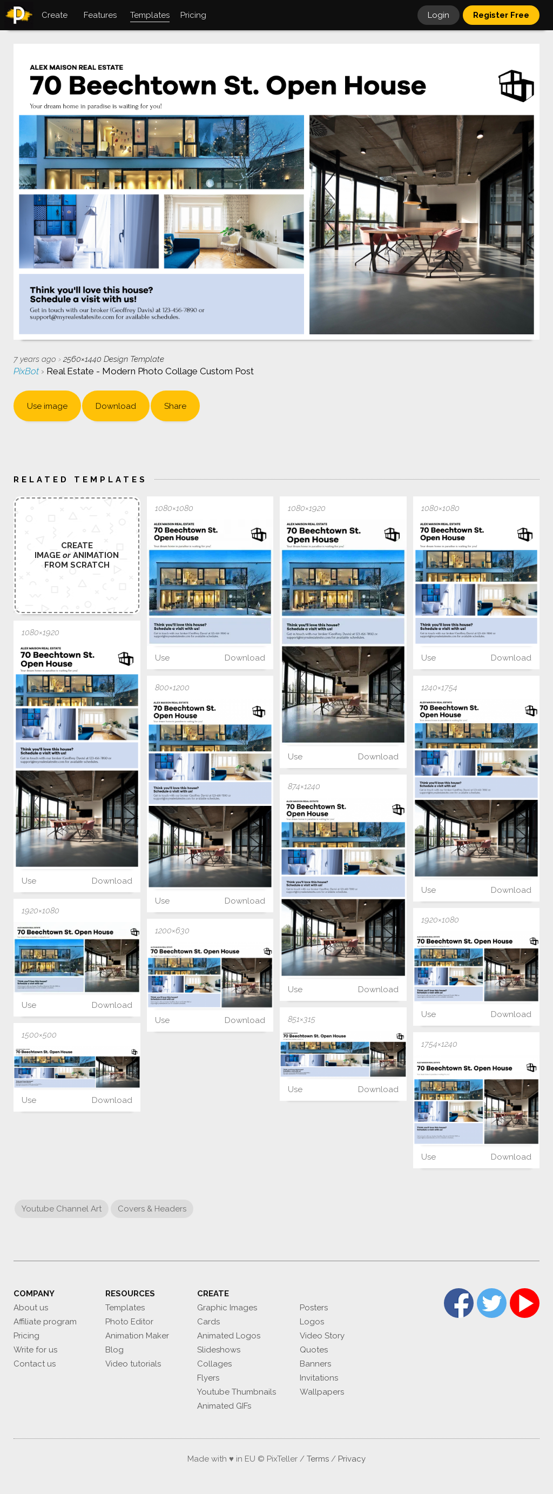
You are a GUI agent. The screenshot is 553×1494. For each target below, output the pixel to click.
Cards (208, 1322)
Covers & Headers (152, 1209)
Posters (314, 1308)
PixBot (27, 371)
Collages (214, 1364)
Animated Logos (228, 1336)
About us (31, 1308)
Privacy (352, 1459)
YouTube (524, 1303)
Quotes (314, 1350)
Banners (315, 1364)
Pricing (26, 1336)
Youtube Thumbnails (236, 1392)
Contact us (35, 1364)
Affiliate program (45, 1322)
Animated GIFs (224, 1406)
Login (438, 15)
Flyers (208, 1378)
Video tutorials (133, 1364)
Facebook (459, 1303)
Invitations (319, 1378)
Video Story (322, 1336)
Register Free (501, 15)
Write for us (35, 1350)
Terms (318, 1459)
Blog (114, 1350)
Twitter (492, 1303)
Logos (312, 1322)
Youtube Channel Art (62, 1209)
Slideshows (218, 1350)
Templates (125, 1308)
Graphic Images (227, 1308)
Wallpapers (322, 1392)
